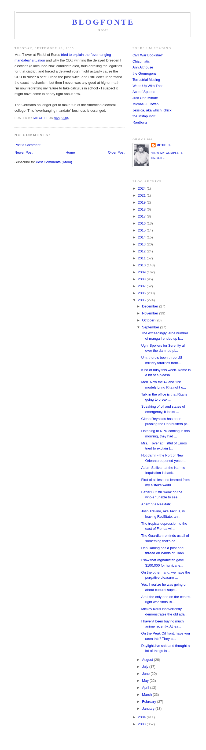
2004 (142, 717)
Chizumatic (141, 61)
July (145, 667)
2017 (142, 216)
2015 (142, 230)
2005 (142, 300)
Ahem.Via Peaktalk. (156, 504)
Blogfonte (103, 22)
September (151, 327)
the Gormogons (145, 73)
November (150, 313)
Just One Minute (145, 98)
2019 (142, 202)
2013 (142, 244)
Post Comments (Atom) (54, 162)
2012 (142, 251)
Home (70, 152)
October (149, 320)
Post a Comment (27, 145)
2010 (142, 265)
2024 (142, 188)
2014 (142, 237)
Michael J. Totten (146, 104)
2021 (142, 195)
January (149, 708)
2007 (142, 286)
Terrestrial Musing (146, 80)
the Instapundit (144, 116)
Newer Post (23, 152)
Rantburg (140, 122)
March (147, 695)
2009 (142, 272)
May (146, 681)
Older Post (116, 152)
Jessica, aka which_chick (152, 110)
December (150, 306)
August (148, 660)
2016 (142, 223)
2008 (142, 279)
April (146, 688)
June (146, 674)
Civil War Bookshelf (148, 55)
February (149, 702)
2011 (142, 258)
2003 (142, 724)
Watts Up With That (148, 86)
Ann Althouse (143, 67)
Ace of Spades (144, 92)
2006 (142, 293)
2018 (142, 209)
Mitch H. (164, 145)
